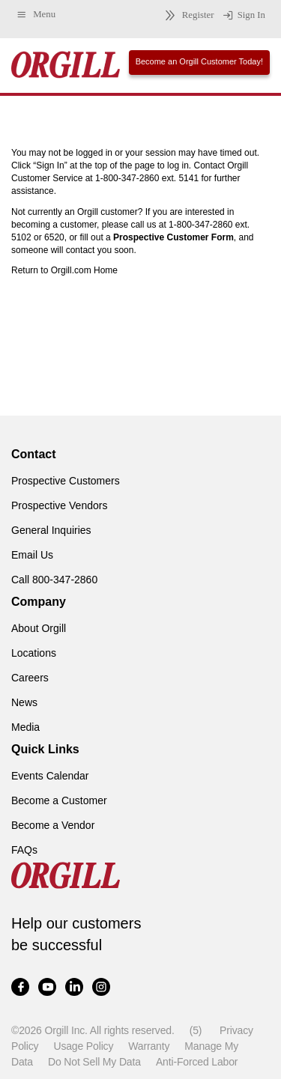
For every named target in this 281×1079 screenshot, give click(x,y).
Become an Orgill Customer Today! (199, 61)
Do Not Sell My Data (94, 1062)
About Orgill (38, 628)
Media (25, 727)
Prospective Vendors (59, 505)
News (24, 702)
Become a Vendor (52, 825)
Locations (33, 653)
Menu (35, 15)
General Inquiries (51, 530)
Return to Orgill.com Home (64, 270)
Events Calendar (50, 776)
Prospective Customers (65, 481)
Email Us (32, 555)
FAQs (24, 850)
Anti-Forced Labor (197, 1062)
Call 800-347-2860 (54, 580)
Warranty (148, 1046)
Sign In (244, 16)
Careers (30, 678)
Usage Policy (83, 1046)
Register (187, 15)
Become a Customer (59, 800)
